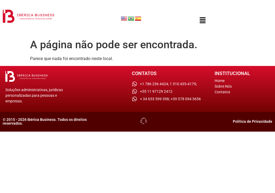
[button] (202, 21)
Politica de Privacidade (252, 121)
